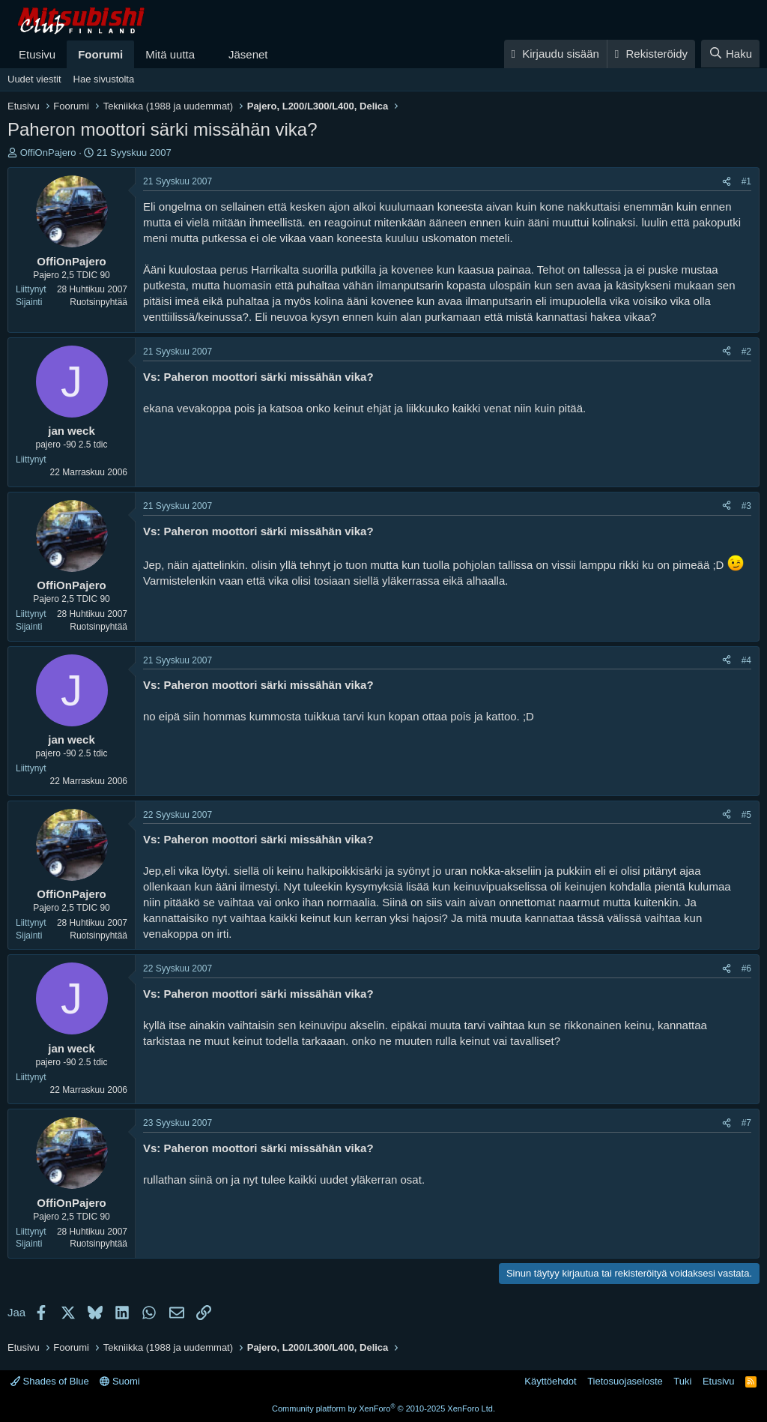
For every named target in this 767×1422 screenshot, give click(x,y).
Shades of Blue (49, 1381)
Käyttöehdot (550, 1381)
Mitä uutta (170, 54)
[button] (206, 54)
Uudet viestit (34, 79)
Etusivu (37, 54)
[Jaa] (726, 181)
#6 (746, 968)
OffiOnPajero (48, 152)
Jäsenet (248, 54)
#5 (746, 815)
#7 (746, 1123)
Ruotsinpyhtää (98, 302)
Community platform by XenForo (383, 1408)
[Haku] (730, 53)
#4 (746, 660)
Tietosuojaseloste (625, 1381)
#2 (746, 351)
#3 (746, 506)
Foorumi (100, 54)
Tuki (682, 1381)
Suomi (119, 1381)
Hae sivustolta (104, 79)
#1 (746, 181)
